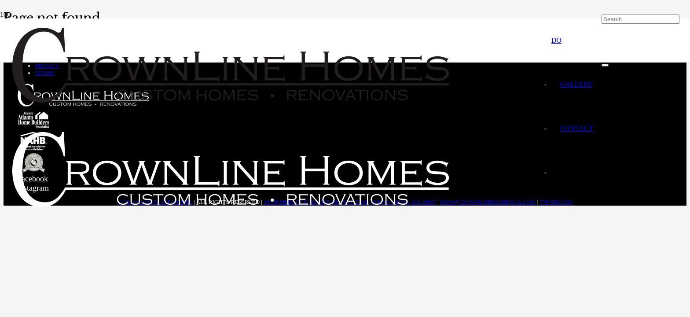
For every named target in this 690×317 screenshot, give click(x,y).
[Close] (605, 65)
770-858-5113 (556, 202)
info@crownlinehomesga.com (488, 202)
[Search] (640, 19)
